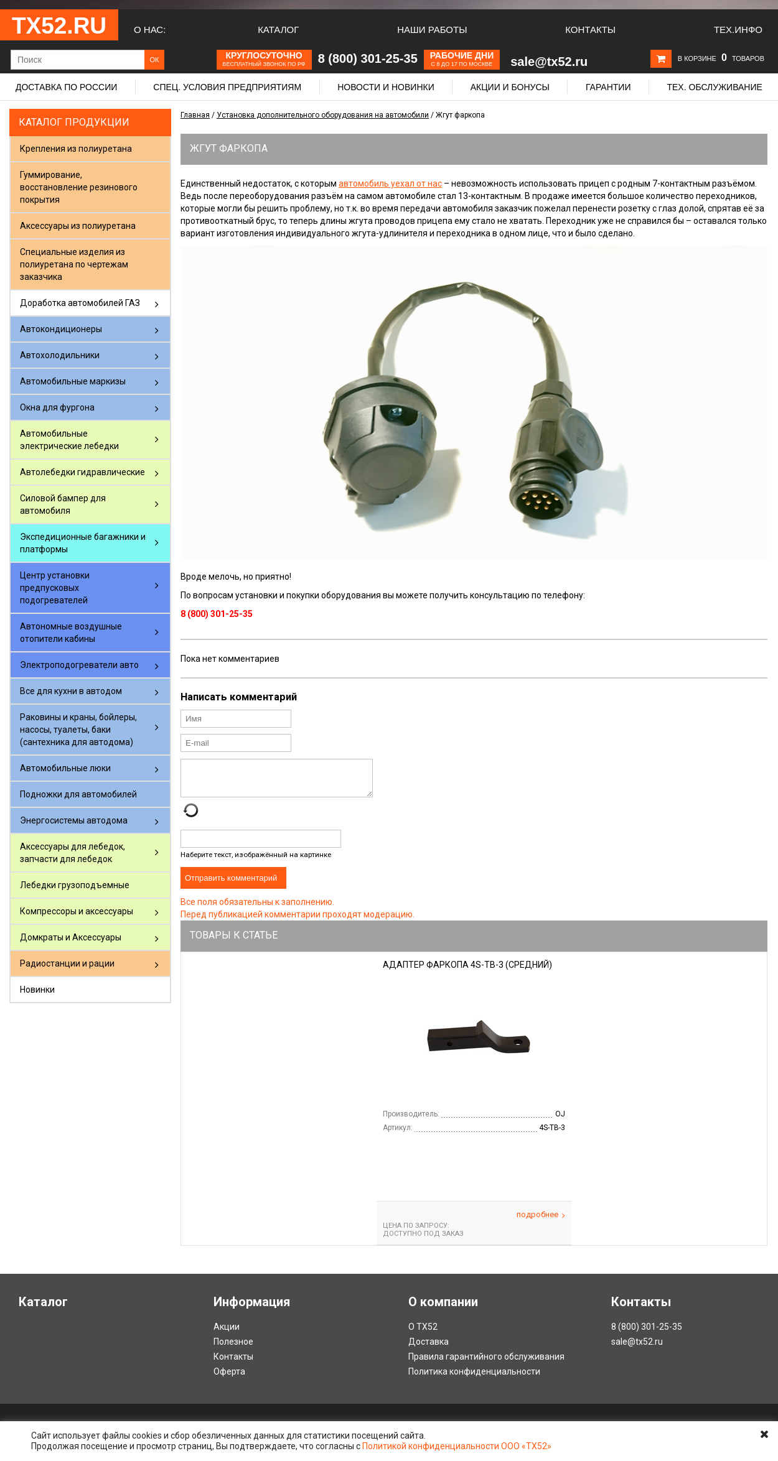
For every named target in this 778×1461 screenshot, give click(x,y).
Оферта (229, 1379)
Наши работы (432, 29)
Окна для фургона (57, 407)
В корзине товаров (721, 58)
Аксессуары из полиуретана (78, 226)
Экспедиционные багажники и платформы (83, 543)
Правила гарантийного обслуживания (486, 1364)
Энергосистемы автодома (74, 820)
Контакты (590, 29)
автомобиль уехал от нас (390, 183)
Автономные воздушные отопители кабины (71, 632)
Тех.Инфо (738, 29)
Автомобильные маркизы (73, 381)
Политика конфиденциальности (474, 1379)
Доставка (428, 1349)
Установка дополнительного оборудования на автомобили (323, 115)
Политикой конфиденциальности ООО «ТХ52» (456, 1446)
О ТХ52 (423, 1334)
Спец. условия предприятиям (227, 87)
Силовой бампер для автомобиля (63, 504)
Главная (195, 115)
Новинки (37, 990)
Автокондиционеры (61, 329)
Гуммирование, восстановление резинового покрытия (79, 187)
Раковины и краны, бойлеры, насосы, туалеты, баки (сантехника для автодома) (78, 729)
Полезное (233, 1349)
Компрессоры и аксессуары (76, 911)
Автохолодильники (60, 355)
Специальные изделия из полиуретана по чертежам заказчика (74, 264)
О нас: (150, 29)
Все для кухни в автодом (71, 691)
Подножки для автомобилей (78, 794)
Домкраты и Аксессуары (70, 937)
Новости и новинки (385, 87)
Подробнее (541, 1222)
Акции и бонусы (510, 87)
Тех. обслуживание (714, 87)
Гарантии (608, 87)
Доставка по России (66, 87)
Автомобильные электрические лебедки (69, 440)
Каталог (278, 29)
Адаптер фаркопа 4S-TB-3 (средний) (467, 972)
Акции (226, 1334)
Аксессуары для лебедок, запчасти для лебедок (72, 853)
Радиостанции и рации (67, 963)
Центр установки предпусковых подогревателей (55, 587)
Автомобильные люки (65, 768)
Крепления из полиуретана (76, 149)
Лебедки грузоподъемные (74, 885)
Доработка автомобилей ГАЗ (80, 303)
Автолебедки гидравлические (82, 472)
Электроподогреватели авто (79, 665)
